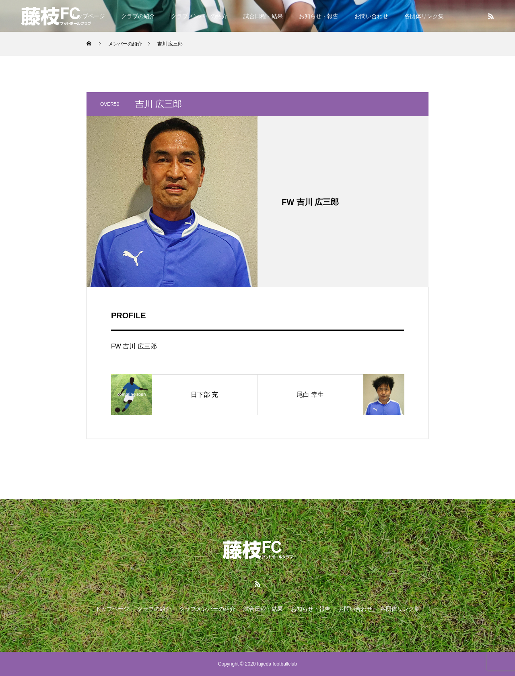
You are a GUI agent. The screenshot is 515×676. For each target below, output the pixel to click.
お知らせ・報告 (318, 16)
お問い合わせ (371, 16)
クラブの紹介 (138, 16)
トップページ (112, 609)
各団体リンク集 (424, 16)
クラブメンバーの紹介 (199, 16)
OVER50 (109, 104)
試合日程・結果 (263, 16)
